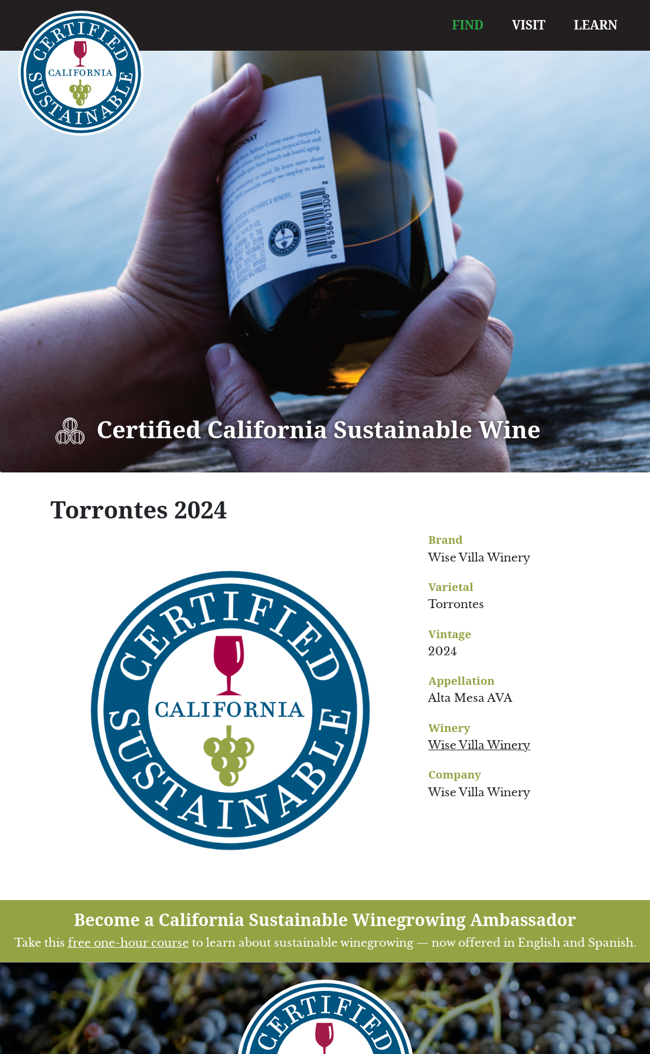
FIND (468, 25)
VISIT (529, 25)
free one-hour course (128, 943)
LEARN (596, 25)
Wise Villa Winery (479, 745)
